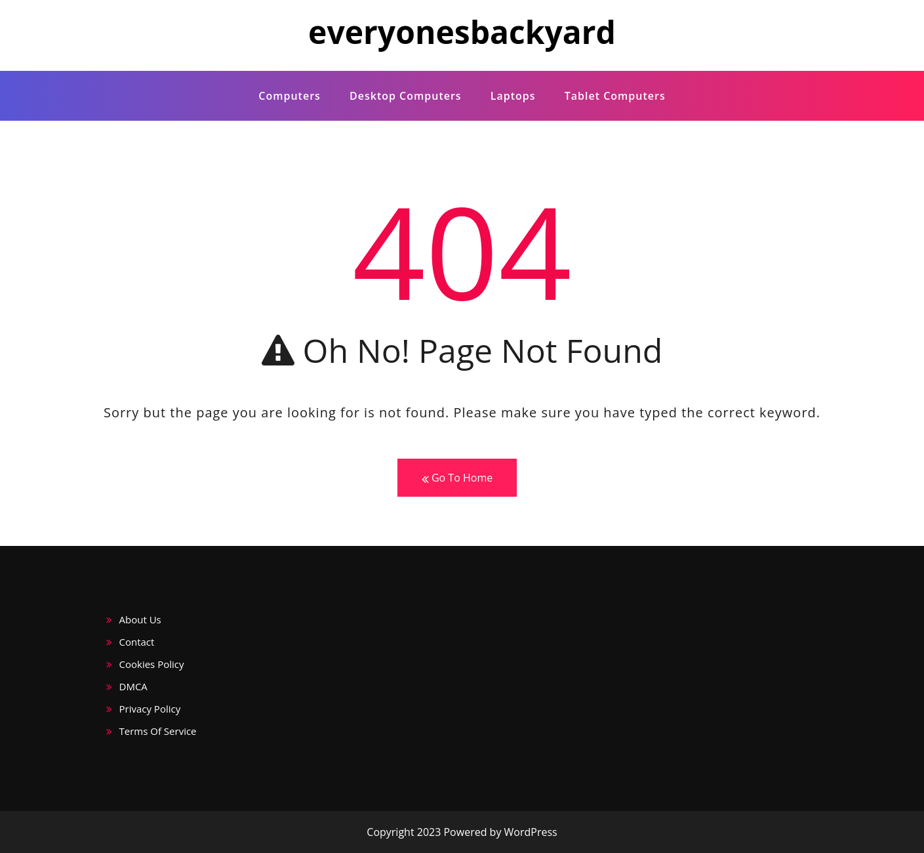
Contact (137, 641)
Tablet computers (615, 96)
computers (289, 96)
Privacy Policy (150, 708)
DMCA (133, 686)
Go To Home (457, 478)
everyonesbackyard (462, 31)
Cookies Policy (151, 664)
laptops (513, 96)
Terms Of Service (158, 731)
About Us (140, 619)
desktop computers (406, 96)
